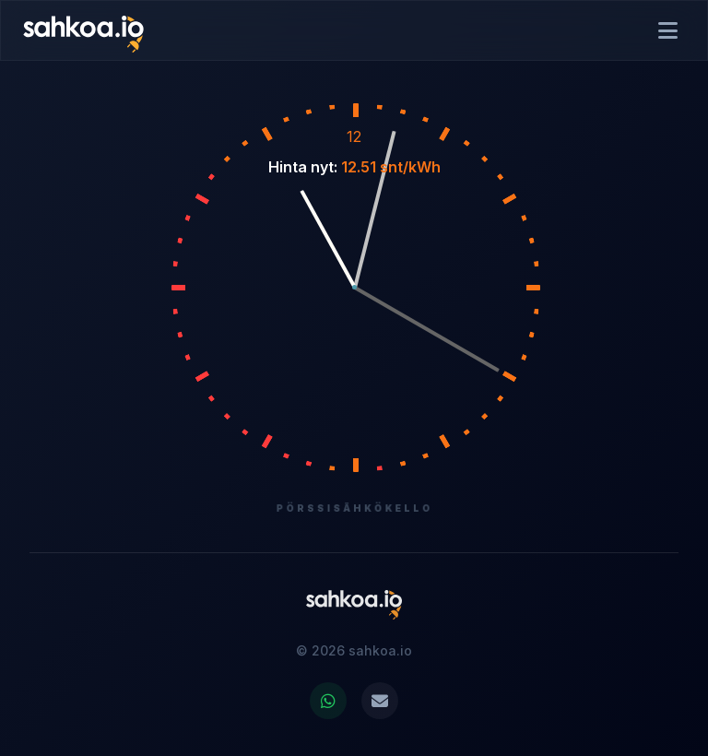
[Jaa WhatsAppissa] (328, 700)
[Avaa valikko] (668, 30)
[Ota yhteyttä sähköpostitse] (379, 700)
